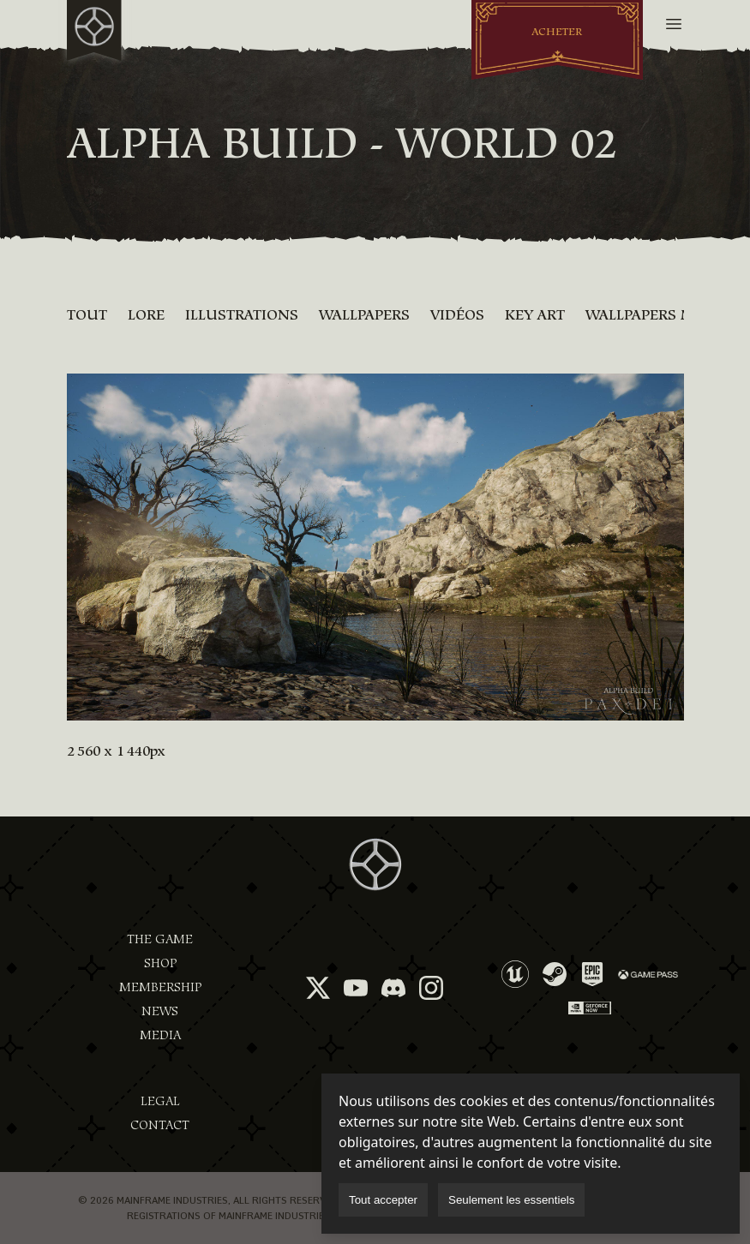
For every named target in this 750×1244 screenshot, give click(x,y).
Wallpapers (364, 315)
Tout (87, 315)
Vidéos (457, 315)
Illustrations (241, 315)
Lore (146, 315)
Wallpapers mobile (660, 315)
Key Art (535, 315)
